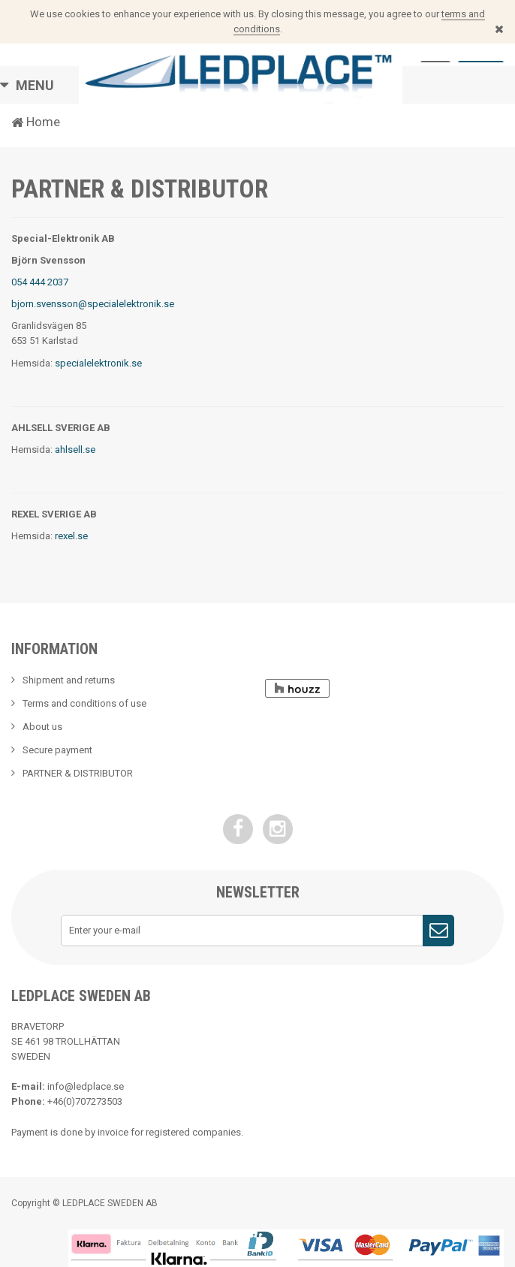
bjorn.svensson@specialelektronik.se (92, 303)
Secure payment (57, 750)
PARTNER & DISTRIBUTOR (78, 773)
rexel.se (71, 535)
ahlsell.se (75, 449)
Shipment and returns (69, 680)
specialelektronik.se (98, 363)
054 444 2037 (39, 282)
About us (42, 726)
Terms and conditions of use (84, 703)
